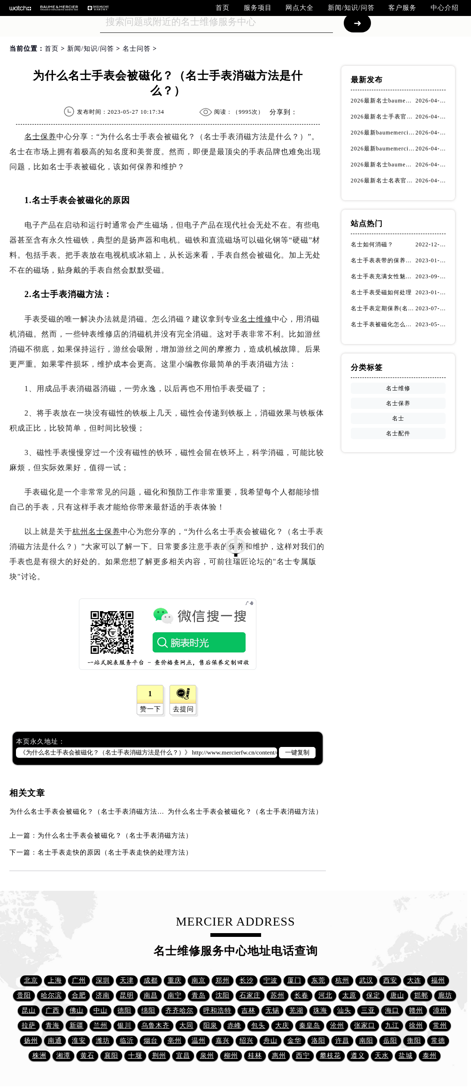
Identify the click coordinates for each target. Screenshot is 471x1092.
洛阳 (318, 1040)
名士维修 (256, 319)
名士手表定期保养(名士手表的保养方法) (383, 308)
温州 (199, 1040)
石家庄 (250, 995)
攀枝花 (330, 1055)
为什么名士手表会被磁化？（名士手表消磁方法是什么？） (101, 811)
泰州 (430, 1055)
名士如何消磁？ (372, 244)
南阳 (366, 1040)
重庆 (175, 980)
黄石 (87, 1055)
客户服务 (402, 7)
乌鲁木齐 (155, 1025)
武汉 (366, 980)
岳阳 (390, 1040)
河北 (325, 995)
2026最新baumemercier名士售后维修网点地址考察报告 (383, 132)
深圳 (103, 980)
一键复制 (297, 752)
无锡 (272, 1010)
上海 (55, 980)
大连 (414, 980)
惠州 (279, 1055)
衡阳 (414, 1040)
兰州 (100, 1025)
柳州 (231, 1055)
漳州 (440, 1010)
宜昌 (183, 1055)
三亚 (368, 1010)
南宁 (175, 995)
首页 (223, 7)
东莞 (318, 980)
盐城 (406, 1055)
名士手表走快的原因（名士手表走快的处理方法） (115, 852)
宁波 (270, 980)
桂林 (255, 1055)
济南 (103, 995)
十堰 (135, 1055)
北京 (31, 980)
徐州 (416, 1025)
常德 (438, 1040)
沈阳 (223, 995)
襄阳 (111, 1055)
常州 (440, 1025)
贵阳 (24, 995)
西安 (390, 980)
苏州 (277, 995)
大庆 (282, 1025)
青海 (53, 1025)
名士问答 (137, 48)
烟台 (151, 1040)
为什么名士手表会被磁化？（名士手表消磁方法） (245, 811)
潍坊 (103, 1040)
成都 (151, 980)
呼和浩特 (217, 1010)
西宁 (303, 1055)
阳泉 (210, 1025)
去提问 (183, 709)
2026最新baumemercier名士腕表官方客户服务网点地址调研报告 (383, 148)
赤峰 (234, 1025)
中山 (100, 1010)
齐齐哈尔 (179, 1010)
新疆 (76, 1025)
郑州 (223, 980)
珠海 (320, 1010)
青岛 (199, 995)
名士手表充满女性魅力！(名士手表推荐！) (383, 276)
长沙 (246, 980)
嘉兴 (223, 1040)
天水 (382, 1055)
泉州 (207, 1055)
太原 (349, 995)
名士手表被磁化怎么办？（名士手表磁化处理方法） (383, 324)
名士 (398, 418)
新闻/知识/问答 (351, 7)
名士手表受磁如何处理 (381, 292)
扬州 (31, 1040)
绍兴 (246, 1040)
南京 (199, 980)
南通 (55, 1040)
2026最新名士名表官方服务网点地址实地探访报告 (383, 180)
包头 (258, 1025)
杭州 (342, 980)
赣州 (416, 1010)
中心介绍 (445, 7)
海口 (392, 1010)
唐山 (397, 995)
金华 (294, 1040)
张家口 (364, 1025)
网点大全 (300, 7)
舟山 (270, 1040)
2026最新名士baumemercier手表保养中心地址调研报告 (383, 164)
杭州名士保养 (96, 531)
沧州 (337, 1025)
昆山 (29, 1010)
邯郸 (421, 995)
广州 (79, 980)
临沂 (127, 1040)
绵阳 (148, 1010)
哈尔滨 (51, 995)
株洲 (39, 1055)
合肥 (79, 995)
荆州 (159, 1055)
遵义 (358, 1055)
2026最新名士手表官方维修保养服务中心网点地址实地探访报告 (383, 116)
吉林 (248, 1010)
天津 (127, 980)
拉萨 (29, 1025)
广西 (53, 1010)
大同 (186, 1025)
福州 (438, 980)
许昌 (342, 1040)
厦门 (294, 980)
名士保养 (40, 137)
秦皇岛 (309, 1025)
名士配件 (398, 433)
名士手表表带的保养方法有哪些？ (383, 260)
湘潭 (63, 1055)
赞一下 (150, 709)
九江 (392, 1025)
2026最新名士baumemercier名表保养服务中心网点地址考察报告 (383, 100)
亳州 (175, 1040)
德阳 (124, 1010)
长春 (301, 995)
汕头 (344, 1010)
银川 (124, 1025)
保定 (373, 995)
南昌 (151, 995)
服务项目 (258, 7)
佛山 (76, 1010)
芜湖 (296, 1010)
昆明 (127, 995)
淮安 (79, 1040)
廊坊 (445, 995)
